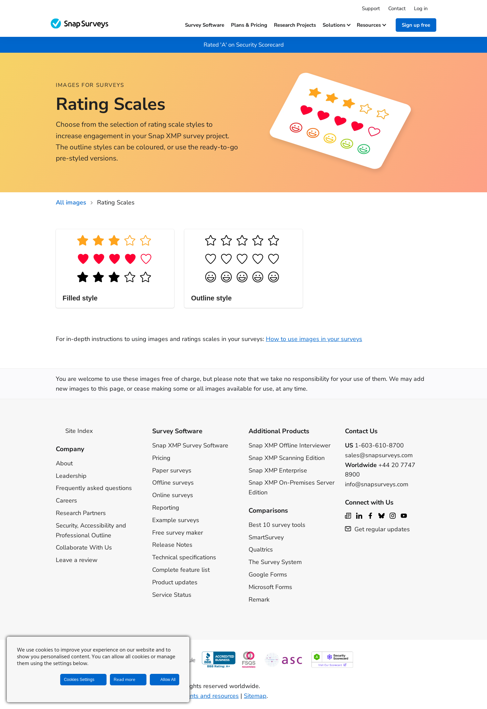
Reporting (165, 508)
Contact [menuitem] (396, 8)
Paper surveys (171, 470)
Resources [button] (371, 25)
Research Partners (81, 513)
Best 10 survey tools (277, 525)
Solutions (336, 25)
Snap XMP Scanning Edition (287, 458)
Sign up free (416, 25)
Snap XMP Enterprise (278, 470)
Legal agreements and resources (193, 696)
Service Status (171, 595)
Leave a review (76, 560)
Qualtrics (261, 549)
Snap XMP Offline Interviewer (289, 445)
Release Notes (172, 545)
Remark (259, 599)
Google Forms (268, 574)
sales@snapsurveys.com (379, 455)
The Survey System (275, 562)
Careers (66, 500)
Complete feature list (181, 570)
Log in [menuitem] (421, 8)
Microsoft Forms (270, 587)
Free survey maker (177, 533)
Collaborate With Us (84, 547)
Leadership (71, 476)
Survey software (204, 25)
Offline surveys (173, 483)
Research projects (295, 25)
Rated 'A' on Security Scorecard (244, 45)
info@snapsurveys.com (376, 484)
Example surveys (175, 520)
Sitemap (255, 696)
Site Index (74, 431)
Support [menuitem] (371, 8)
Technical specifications (184, 557)
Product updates (175, 582)
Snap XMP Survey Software (190, 445)
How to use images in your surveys (314, 339)
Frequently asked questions (94, 488)
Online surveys (172, 495)
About (64, 463)
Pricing (161, 458)
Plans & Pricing (249, 25)
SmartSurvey (266, 537)
